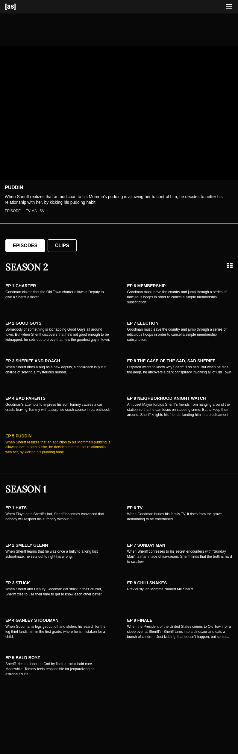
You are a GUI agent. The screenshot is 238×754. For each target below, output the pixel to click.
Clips (62, 245)
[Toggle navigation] (229, 7)
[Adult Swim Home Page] (18, 6)
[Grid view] (230, 265)
